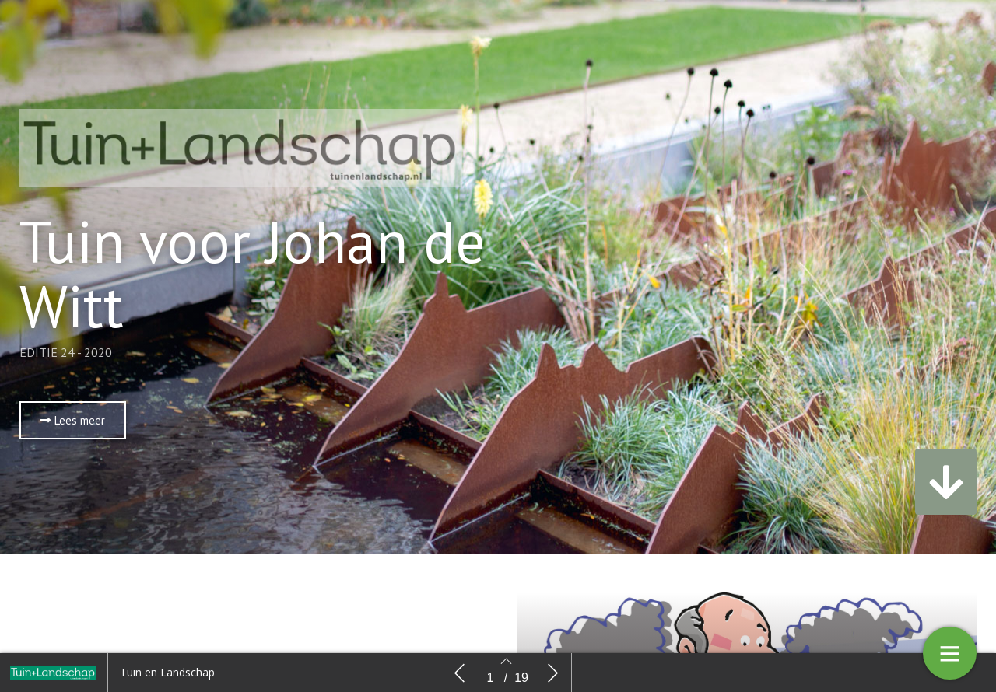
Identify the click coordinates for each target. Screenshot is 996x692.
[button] (72, 420)
